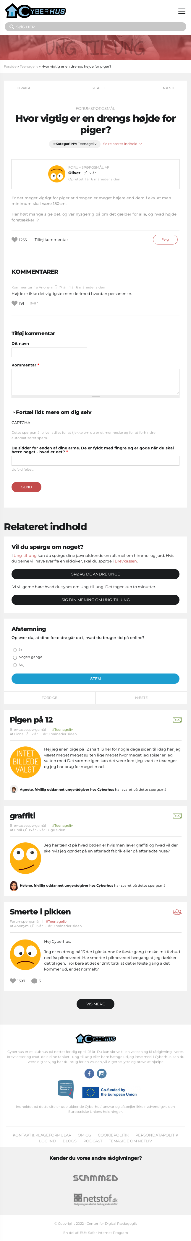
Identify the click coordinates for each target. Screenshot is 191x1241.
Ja (20, 649)
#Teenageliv (62, 730)
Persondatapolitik (156, 1135)
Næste (169, 88)
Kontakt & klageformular (42, 1135)
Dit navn (20, 343)
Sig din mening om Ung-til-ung (95, 599)
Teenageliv (29, 66)
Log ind (47, 1141)
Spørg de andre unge (95, 574)
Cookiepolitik (113, 1135)
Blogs (70, 1141)
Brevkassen (126, 561)
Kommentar (25, 365)
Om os (84, 1135)
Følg (165, 239)
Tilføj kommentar (51, 239)
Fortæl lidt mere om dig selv (53, 412)
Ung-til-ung (25, 555)
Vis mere (95, 1004)
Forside (10, 66)
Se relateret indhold (122, 144)
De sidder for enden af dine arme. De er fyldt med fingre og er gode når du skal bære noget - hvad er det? (93, 450)
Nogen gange (30, 657)
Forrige (23, 88)
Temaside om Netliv (130, 1141)
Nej (21, 665)
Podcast (92, 1141)
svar (34, 303)
